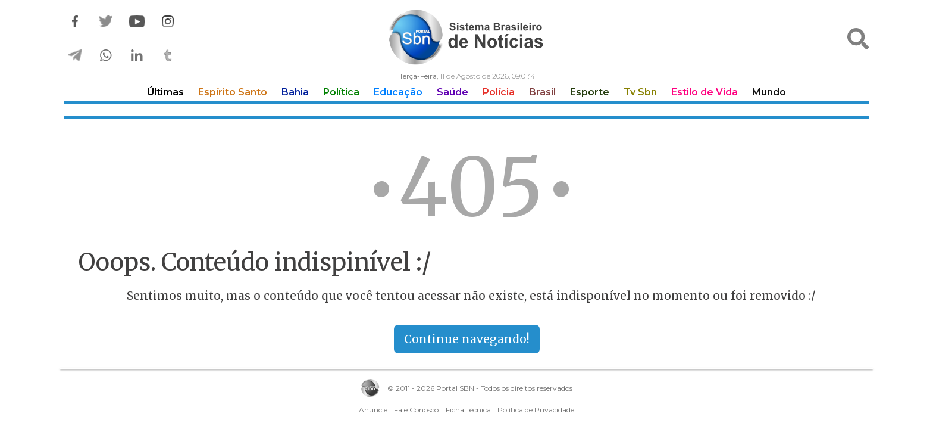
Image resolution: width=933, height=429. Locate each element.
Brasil (542, 92)
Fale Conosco (416, 409)
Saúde (452, 92)
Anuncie (373, 409)
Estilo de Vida (704, 92)
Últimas (165, 92)
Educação (398, 92)
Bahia (295, 92)
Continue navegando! (467, 339)
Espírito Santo (232, 92)
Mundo (769, 92)
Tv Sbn (640, 92)
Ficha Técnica (468, 409)
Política (341, 92)
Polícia (499, 92)
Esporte (589, 92)
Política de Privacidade (535, 409)
